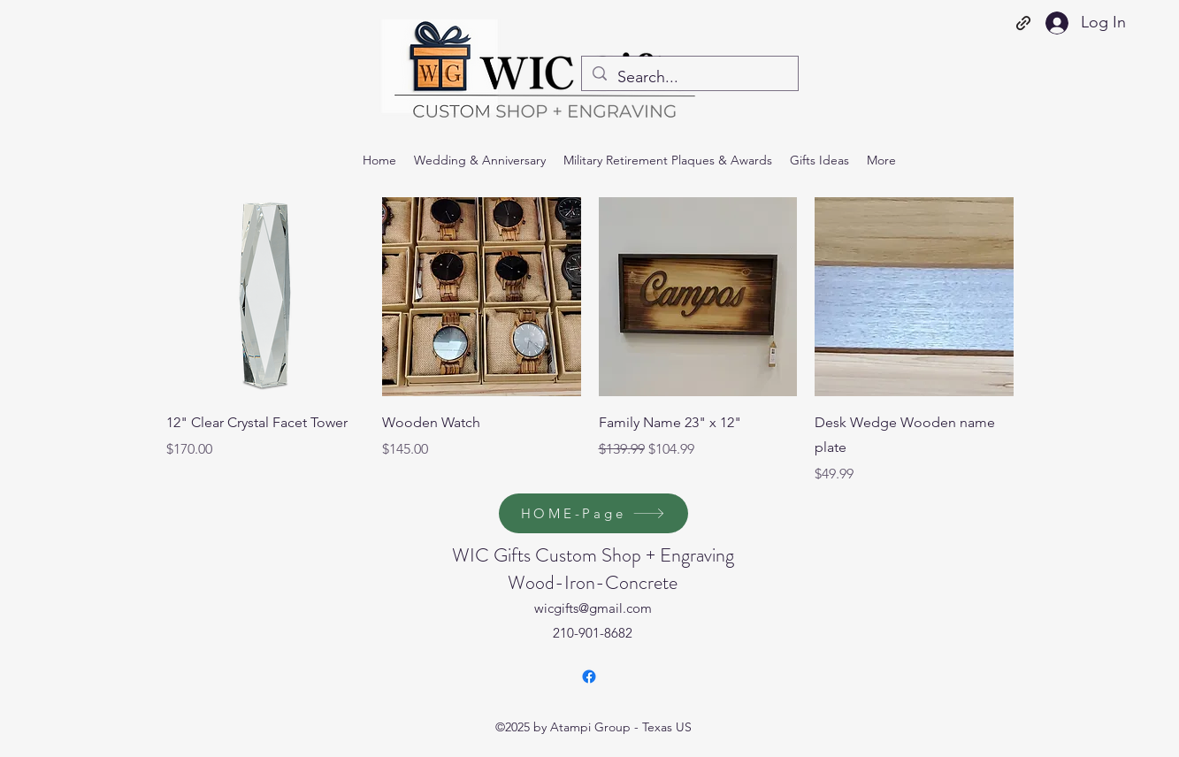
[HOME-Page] (593, 513)
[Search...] (689, 78)
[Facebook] (589, 676)
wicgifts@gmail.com (593, 608)
